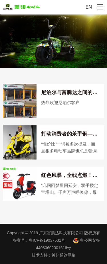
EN (89, 7)
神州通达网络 (64, 255)
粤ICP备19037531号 (47, 240)
